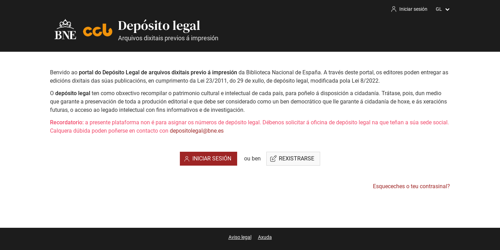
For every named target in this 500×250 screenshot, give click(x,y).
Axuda (265, 237)
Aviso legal (239, 237)
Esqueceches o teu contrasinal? (411, 186)
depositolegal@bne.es (197, 130)
